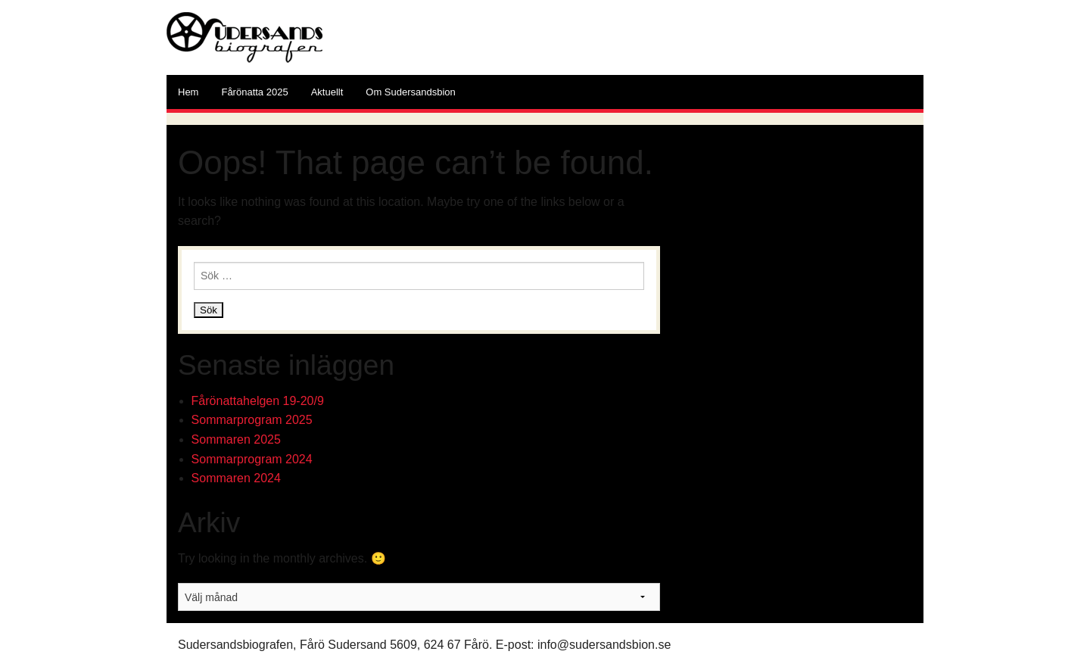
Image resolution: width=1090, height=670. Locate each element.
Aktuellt (327, 92)
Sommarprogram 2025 (252, 419)
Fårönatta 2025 (254, 92)
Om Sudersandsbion (411, 92)
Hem (188, 92)
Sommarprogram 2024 (252, 459)
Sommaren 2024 (236, 478)
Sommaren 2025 (236, 439)
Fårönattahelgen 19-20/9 (258, 400)
